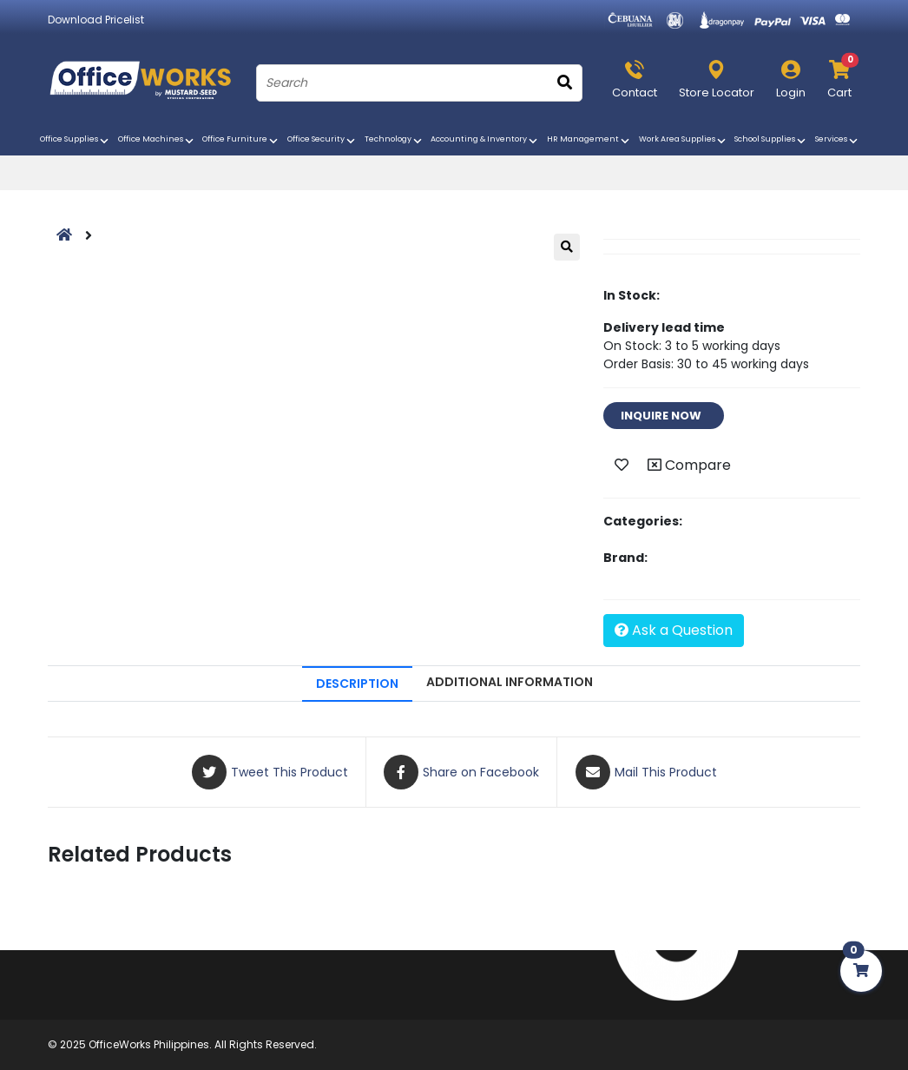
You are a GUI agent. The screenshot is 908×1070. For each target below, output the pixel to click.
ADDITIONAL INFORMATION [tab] (509, 681)
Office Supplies (75, 141)
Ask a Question (674, 630)
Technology (394, 141)
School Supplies (771, 141)
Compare (689, 465)
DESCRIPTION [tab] (357, 683)
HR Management (589, 141)
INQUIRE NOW (664, 415)
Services (837, 141)
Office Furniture (241, 141)
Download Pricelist (96, 19)
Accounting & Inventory (485, 141)
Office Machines (157, 141)
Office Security (322, 141)
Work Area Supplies (683, 141)
